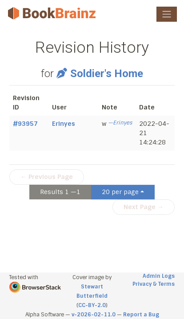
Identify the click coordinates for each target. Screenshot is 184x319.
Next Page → (144, 207)
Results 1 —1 (60, 192)
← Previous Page (46, 177)
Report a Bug (141, 314)
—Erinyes (120, 122)
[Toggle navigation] (166, 14)
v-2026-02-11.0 (94, 314)
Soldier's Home (99, 73)
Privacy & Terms (153, 284)
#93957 (25, 124)
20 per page (120, 192)
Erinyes (63, 124)
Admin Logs (159, 276)
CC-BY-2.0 (92, 305)
